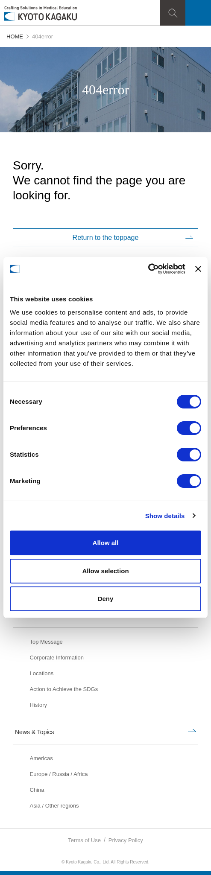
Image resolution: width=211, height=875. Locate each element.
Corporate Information (57, 657)
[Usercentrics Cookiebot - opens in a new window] (148, 268)
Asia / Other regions (54, 805)
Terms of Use (84, 840)
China (37, 790)
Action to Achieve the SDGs (64, 689)
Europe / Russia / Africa (59, 774)
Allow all (106, 542)
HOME (14, 36)
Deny (106, 598)
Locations (42, 673)
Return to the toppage (106, 237)
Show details (165, 515)
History (38, 705)
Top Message (46, 642)
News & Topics (34, 732)
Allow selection (105, 571)
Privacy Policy (125, 840)
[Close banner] (198, 269)
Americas (41, 758)
